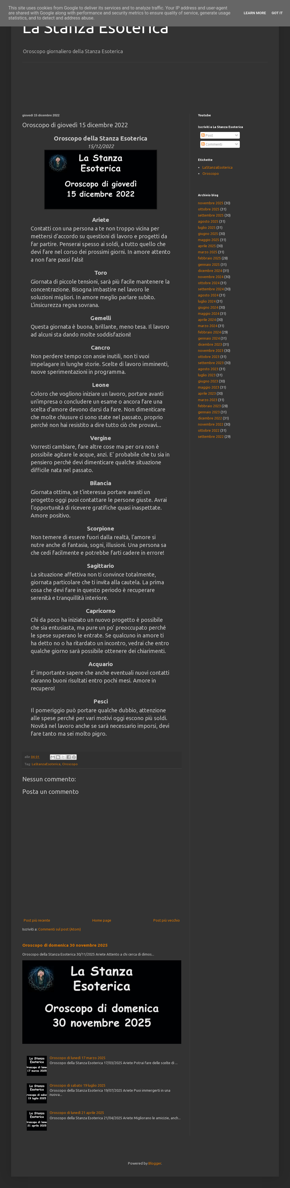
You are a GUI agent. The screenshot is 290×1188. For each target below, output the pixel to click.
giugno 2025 (208, 233)
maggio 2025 (208, 240)
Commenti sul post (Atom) (59, 929)
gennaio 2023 (209, 412)
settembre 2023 (211, 363)
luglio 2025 (207, 227)
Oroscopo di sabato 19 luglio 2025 (77, 1085)
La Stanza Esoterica (95, 27)
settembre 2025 (211, 215)
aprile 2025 (207, 246)
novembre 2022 (210, 424)
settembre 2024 (211, 289)
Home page (101, 920)
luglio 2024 (207, 301)
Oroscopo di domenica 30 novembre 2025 (65, 945)
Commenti (211, 144)
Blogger (154, 1163)
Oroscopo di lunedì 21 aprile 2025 (77, 1113)
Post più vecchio (166, 920)
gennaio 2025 (209, 264)
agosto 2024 (208, 295)
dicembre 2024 (210, 271)
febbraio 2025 (209, 258)
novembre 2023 (210, 350)
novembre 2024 (210, 277)
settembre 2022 (211, 436)
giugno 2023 (208, 381)
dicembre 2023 (210, 344)
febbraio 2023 (209, 406)
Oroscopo (70, 764)
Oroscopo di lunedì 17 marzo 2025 (77, 1058)
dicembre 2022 (210, 418)
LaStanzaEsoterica (46, 764)
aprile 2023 (207, 393)
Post (207, 135)
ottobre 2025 (208, 209)
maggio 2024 (208, 313)
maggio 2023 (208, 387)
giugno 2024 (208, 307)
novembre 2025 (210, 203)
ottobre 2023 (208, 357)
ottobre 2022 (208, 430)
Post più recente (37, 920)
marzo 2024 (207, 326)
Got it (277, 13)
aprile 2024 (207, 319)
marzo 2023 (207, 400)
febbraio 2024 (209, 332)
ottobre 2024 (208, 283)
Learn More (255, 13)
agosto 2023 (208, 369)
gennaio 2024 (209, 338)
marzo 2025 (207, 252)
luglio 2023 (207, 375)
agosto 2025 (208, 221)
